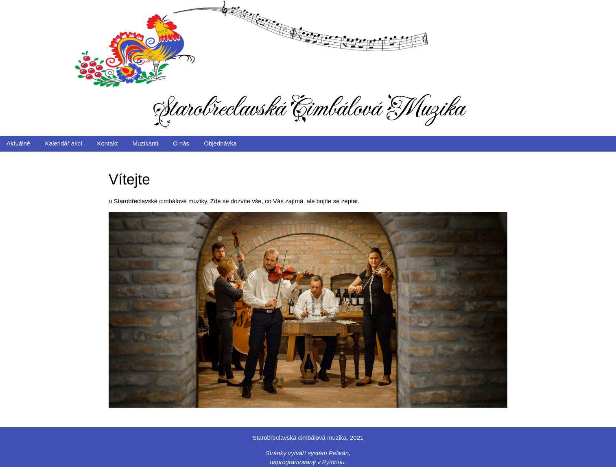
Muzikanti (145, 143)
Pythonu (333, 461)
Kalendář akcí (64, 143)
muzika (337, 437)
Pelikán (339, 453)
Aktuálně (18, 143)
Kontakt (107, 143)
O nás (181, 143)
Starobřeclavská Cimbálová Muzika (308, 108)
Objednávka (220, 143)
